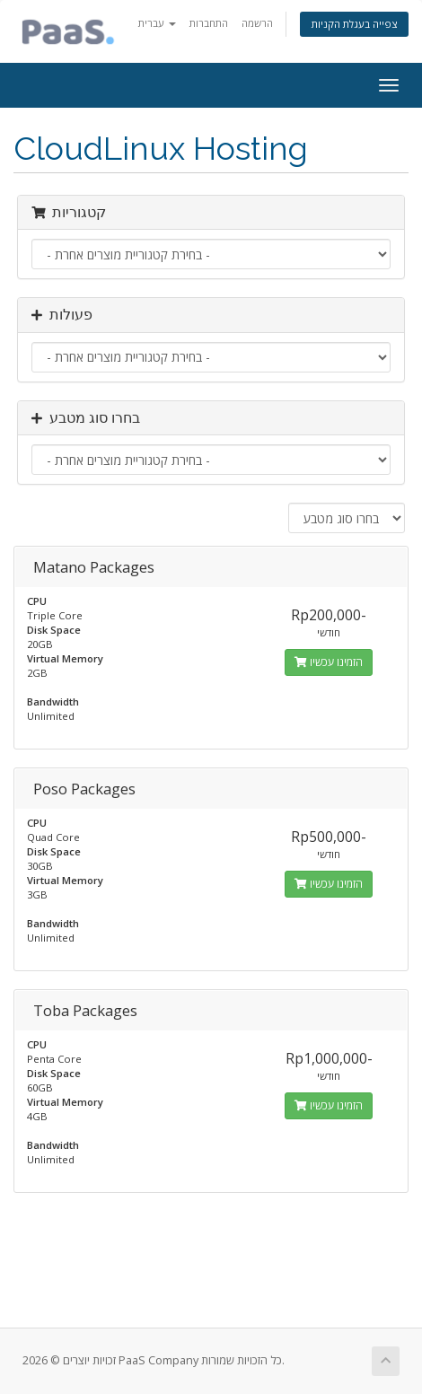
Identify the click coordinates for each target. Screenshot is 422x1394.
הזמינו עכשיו (329, 662)
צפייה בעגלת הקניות (354, 24)
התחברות (208, 23)
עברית (157, 23)
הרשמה (257, 23)
